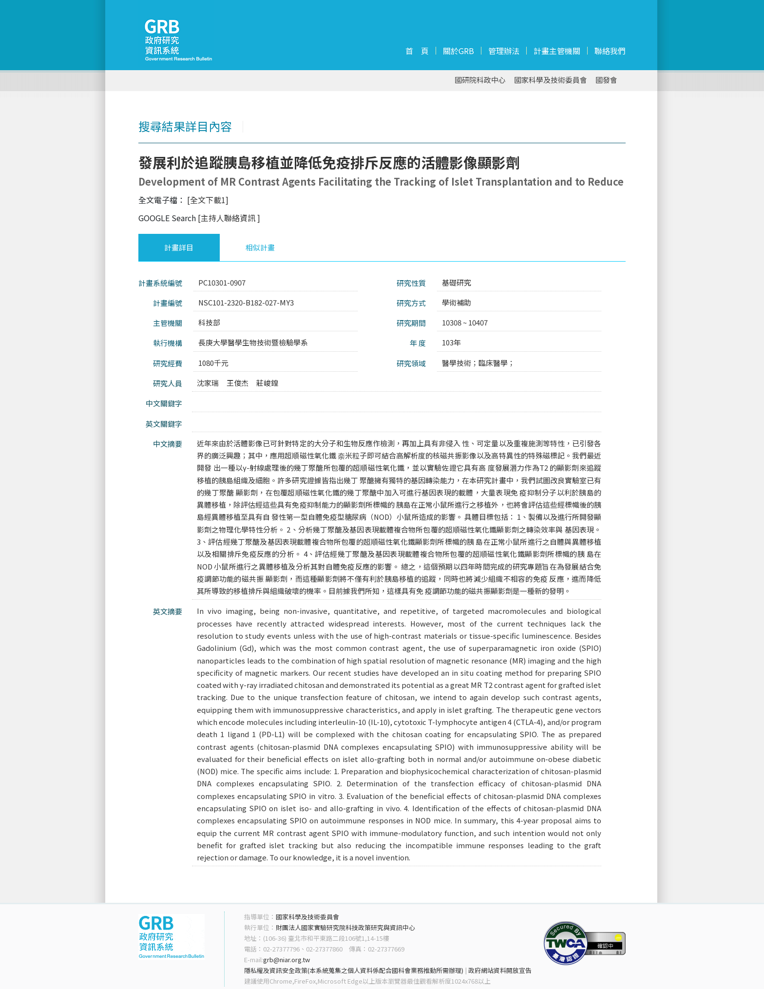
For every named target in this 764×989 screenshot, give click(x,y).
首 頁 (417, 51)
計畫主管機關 (557, 51)
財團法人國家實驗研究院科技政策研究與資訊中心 (345, 927)
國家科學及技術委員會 (550, 80)
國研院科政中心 (480, 80)
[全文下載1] (208, 200)
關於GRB (458, 51)
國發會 (606, 80)
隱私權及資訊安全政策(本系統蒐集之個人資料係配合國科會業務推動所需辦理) (353, 970)
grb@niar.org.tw (286, 959)
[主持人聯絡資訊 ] (229, 218)
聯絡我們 (610, 51)
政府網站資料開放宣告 (500, 970)
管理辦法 (503, 51)
